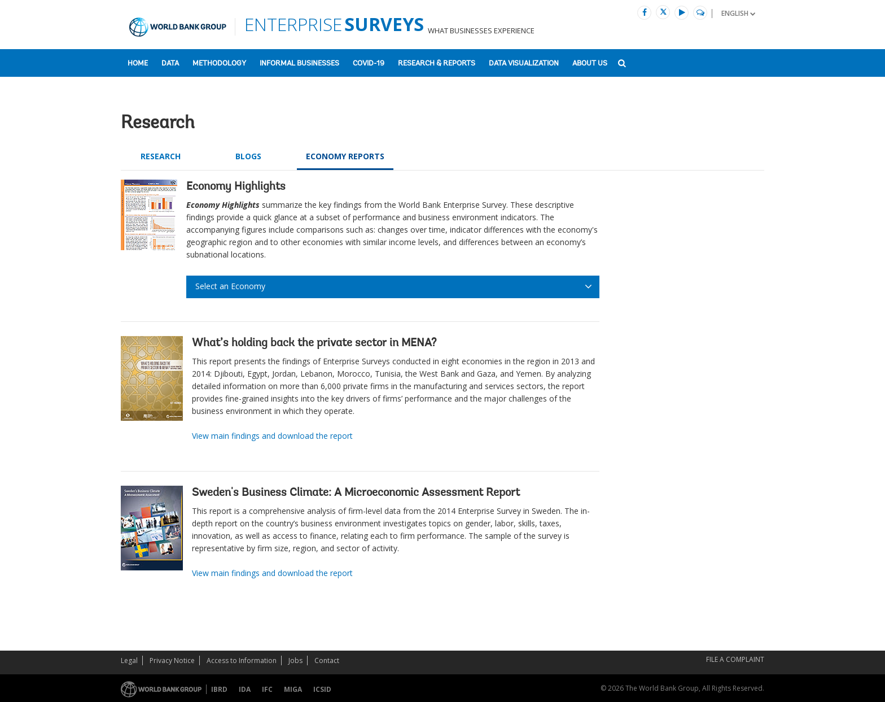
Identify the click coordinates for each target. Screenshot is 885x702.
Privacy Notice (172, 660)
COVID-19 (368, 63)
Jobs (295, 660)
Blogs (248, 156)
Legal (129, 660)
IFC (267, 689)
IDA (245, 689)
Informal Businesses (299, 63)
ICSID (322, 689)
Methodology (219, 63)
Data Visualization (524, 63)
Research (161, 156)
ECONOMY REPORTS (345, 156)
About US (589, 63)
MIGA (293, 689)
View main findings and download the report (272, 435)
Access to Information (242, 660)
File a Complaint (735, 659)
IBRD (219, 689)
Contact (326, 660)
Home (138, 63)
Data (170, 63)
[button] (738, 13)
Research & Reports (436, 63)
